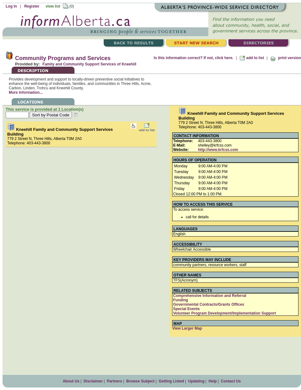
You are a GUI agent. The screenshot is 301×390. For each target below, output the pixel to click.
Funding (180, 300)
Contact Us (231, 381)
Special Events (186, 309)
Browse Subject (140, 381)
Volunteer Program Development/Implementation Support (224, 313)
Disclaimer (93, 381)
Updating (196, 381)
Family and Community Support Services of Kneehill (89, 64)
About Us (71, 381)
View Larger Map (187, 328)
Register (31, 6)
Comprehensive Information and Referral (209, 295)
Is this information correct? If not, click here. (193, 58)
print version (285, 58)
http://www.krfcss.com (218, 150)
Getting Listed (171, 381)
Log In (11, 6)
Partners (114, 381)
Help (213, 381)
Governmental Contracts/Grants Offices (208, 304)
